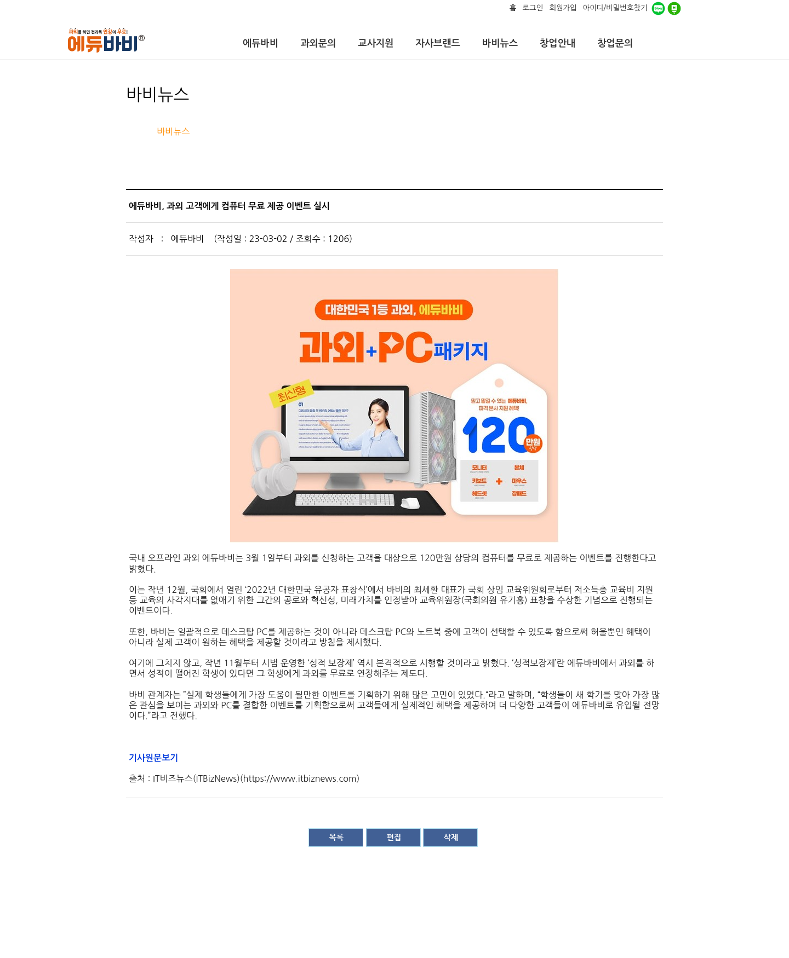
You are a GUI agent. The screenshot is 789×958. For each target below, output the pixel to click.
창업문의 (615, 43)
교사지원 (375, 43)
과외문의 (318, 43)
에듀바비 (260, 43)
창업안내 (557, 43)
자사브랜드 (437, 43)
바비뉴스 (500, 43)
